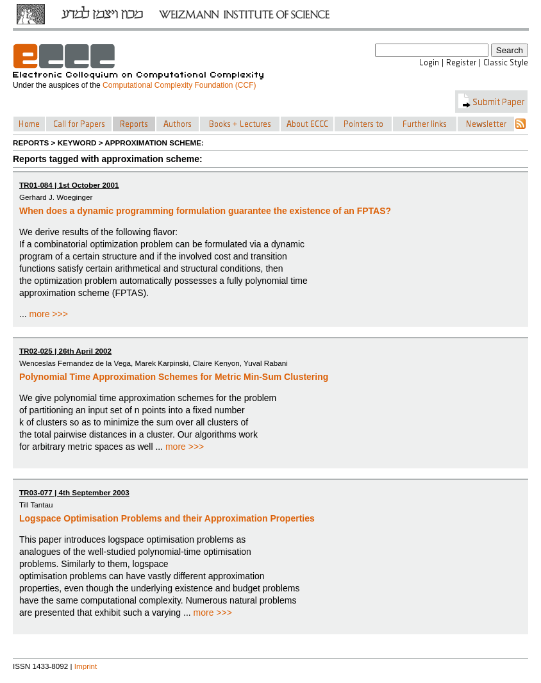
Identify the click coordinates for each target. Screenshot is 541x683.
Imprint (85, 666)
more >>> (48, 314)
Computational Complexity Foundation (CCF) (179, 85)
